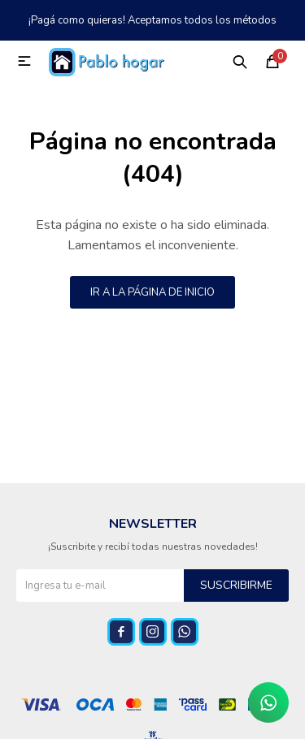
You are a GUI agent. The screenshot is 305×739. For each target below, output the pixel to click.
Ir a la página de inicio (152, 292)
